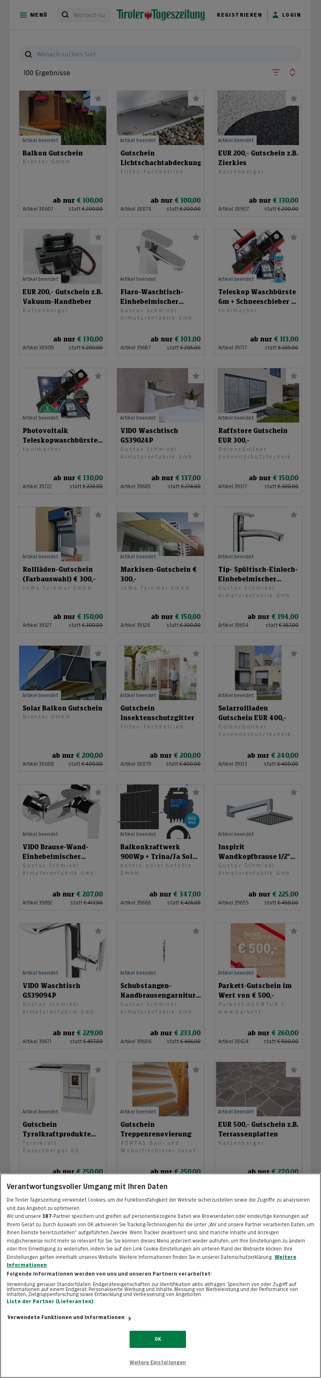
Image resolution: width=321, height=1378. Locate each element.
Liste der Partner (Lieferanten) (50, 1313)
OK (158, 1350)
